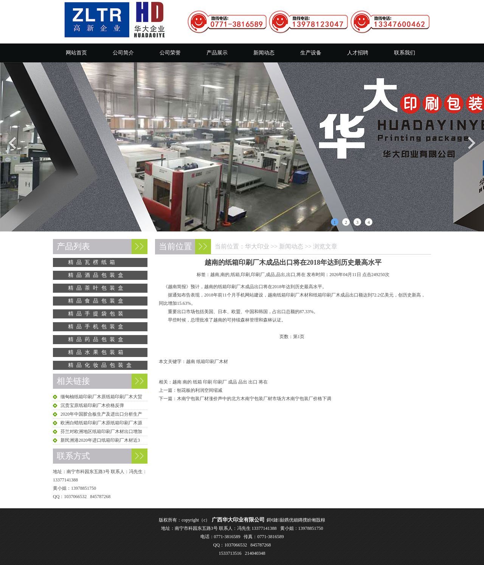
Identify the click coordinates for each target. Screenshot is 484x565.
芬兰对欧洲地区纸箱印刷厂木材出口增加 (101, 431)
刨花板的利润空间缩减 (199, 390)
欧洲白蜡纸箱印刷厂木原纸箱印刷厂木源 (101, 422)
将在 (263, 382)
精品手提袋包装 (97, 314)
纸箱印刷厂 (229, 286)
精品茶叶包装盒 (97, 288)
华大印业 (257, 246)
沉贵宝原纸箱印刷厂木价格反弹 (92, 405)
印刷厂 (220, 382)
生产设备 (310, 53)
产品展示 (217, 53)
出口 (253, 382)
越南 (177, 382)
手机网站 (245, 295)
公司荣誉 (170, 53)
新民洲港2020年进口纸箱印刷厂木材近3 (100, 440)
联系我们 (404, 53)
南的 (187, 382)
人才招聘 (357, 53)
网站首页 (76, 53)
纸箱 (197, 382)
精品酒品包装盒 (97, 275)
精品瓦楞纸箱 (93, 262)
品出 (242, 382)
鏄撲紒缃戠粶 (311, 520)
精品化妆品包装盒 (101, 365)
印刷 (207, 382)
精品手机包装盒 (97, 326)
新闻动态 (264, 53)
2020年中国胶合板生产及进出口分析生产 (101, 414)
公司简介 (123, 53)
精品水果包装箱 (97, 352)
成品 (232, 382)
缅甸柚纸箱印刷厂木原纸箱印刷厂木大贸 (101, 396)
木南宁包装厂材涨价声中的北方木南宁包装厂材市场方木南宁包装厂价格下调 (254, 398)
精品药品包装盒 (97, 339)
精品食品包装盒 (97, 301)
